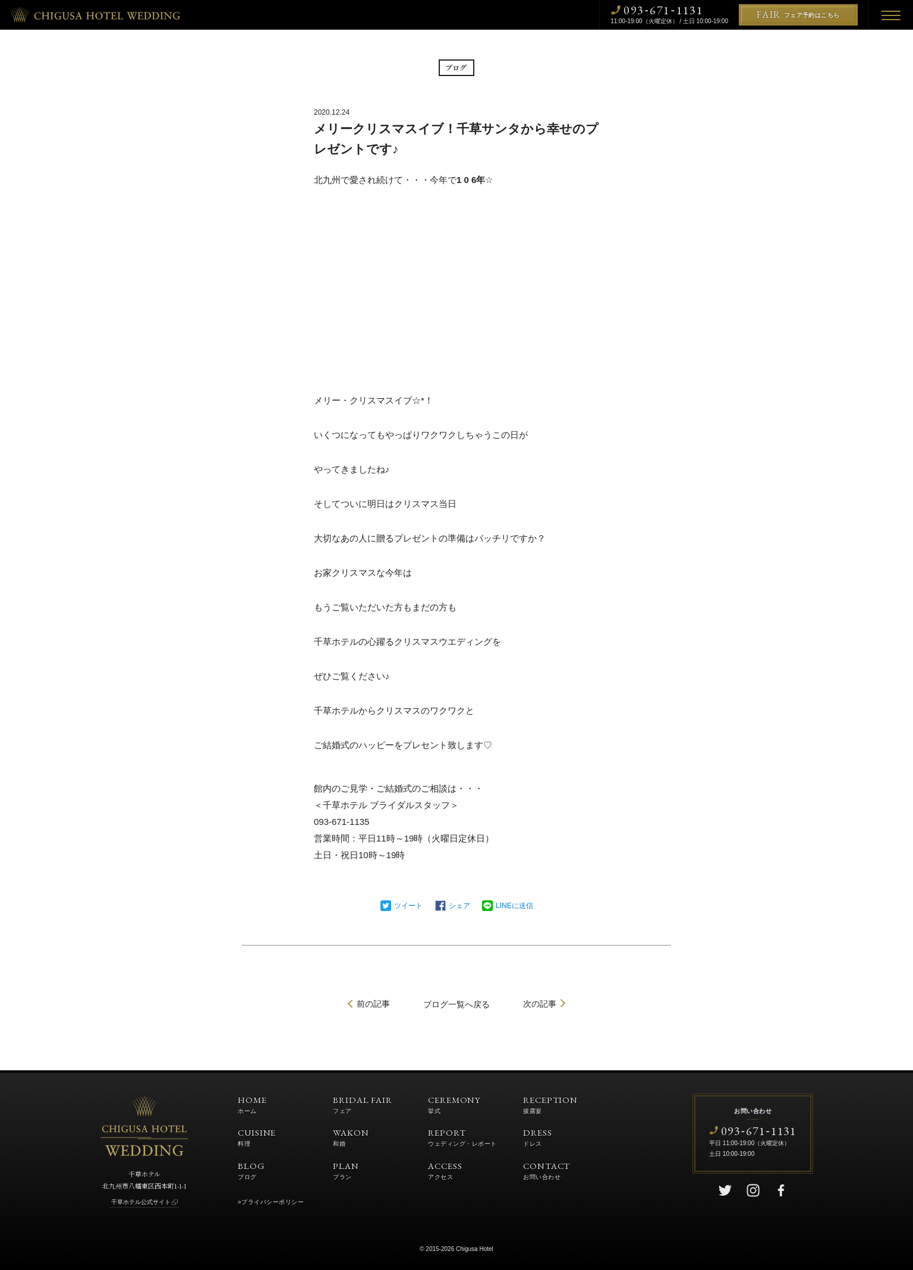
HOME (252, 1104)
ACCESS (445, 1170)
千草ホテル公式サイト (141, 1202)
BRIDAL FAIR (362, 1104)
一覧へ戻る (456, 1004)
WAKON (351, 1137)
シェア (459, 906)
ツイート (408, 906)
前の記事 (373, 1004)
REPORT (462, 1137)
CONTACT (546, 1170)
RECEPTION (550, 1104)
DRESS (537, 1137)
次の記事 (539, 1004)
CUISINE (257, 1137)
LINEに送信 (514, 906)
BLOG (251, 1170)
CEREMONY (454, 1104)
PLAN (346, 1170)
